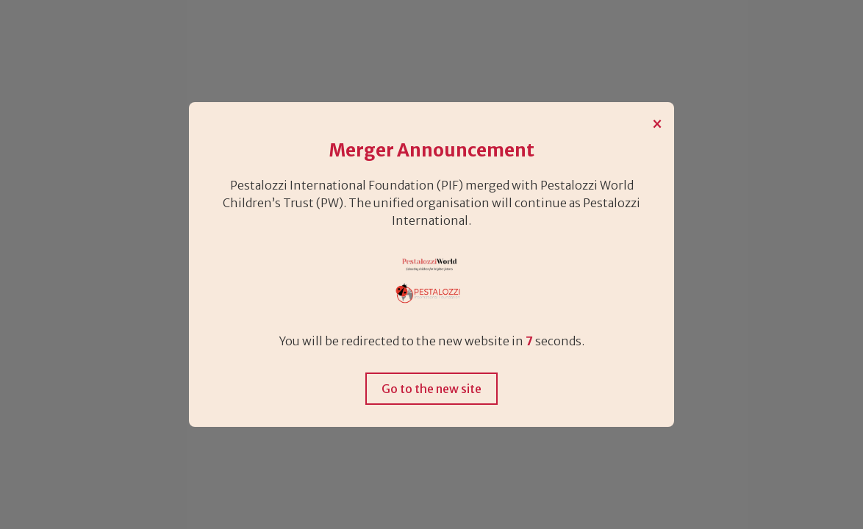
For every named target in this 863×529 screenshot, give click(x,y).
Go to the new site (431, 388)
